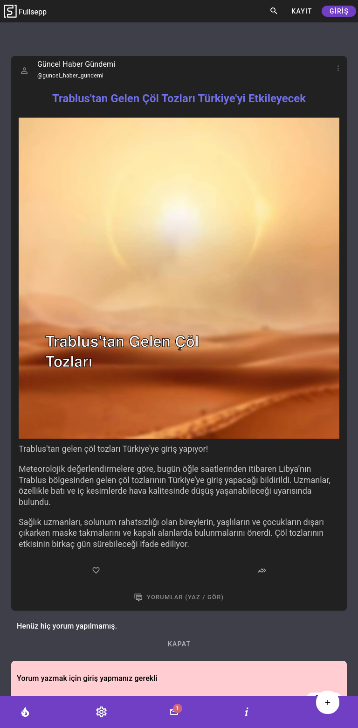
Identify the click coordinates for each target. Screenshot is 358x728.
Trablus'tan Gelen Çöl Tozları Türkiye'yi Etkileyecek (179, 98)
